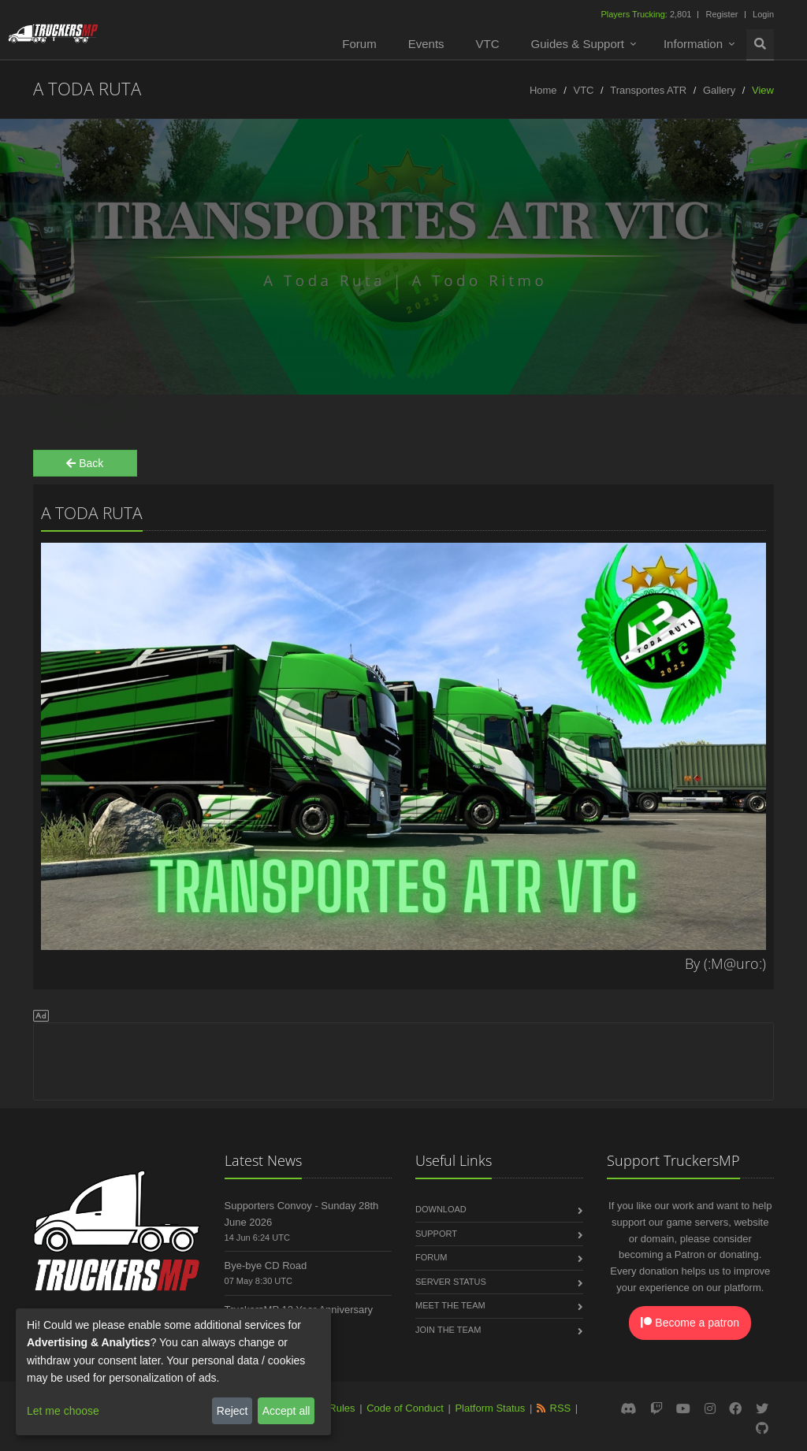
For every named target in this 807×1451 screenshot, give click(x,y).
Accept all (286, 1411)
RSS (560, 1408)
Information (693, 43)
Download (441, 1209)
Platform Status (490, 1408)
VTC (488, 43)
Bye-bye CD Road (266, 1265)
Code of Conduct (405, 1408)
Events (426, 43)
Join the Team (448, 1329)
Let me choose (63, 1411)
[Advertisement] (403, 1058)
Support (436, 1233)
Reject (232, 1411)
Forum (359, 43)
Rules (342, 1408)
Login (763, 14)
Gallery (719, 90)
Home (543, 90)
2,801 (647, 14)
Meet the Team (450, 1305)
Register (721, 14)
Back (84, 463)
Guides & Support (577, 43)
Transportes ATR (648, 90)
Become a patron (690, 1322)
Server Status (450, 1281)
